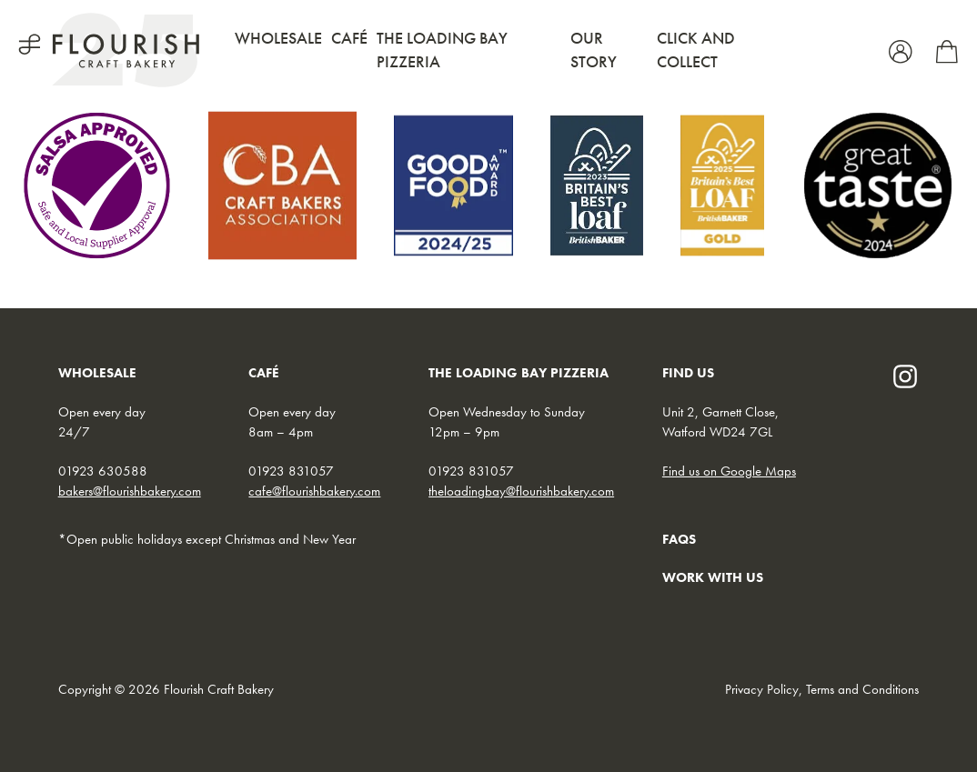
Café (349, 37)
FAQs (679, 539)
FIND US (688, 373)
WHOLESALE (97, 373)
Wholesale (278, 37)
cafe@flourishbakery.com (314, 491)
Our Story (593, 49)
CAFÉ (263, 373)
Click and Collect (696, 49)
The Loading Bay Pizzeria (442, 49)
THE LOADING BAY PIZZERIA (518, 373)
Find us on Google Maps (729, 471)
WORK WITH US (712, 577)
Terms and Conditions (862, 689)
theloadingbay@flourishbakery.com (521, 491)
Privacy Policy (762, 689)
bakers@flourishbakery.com (129, 491)
